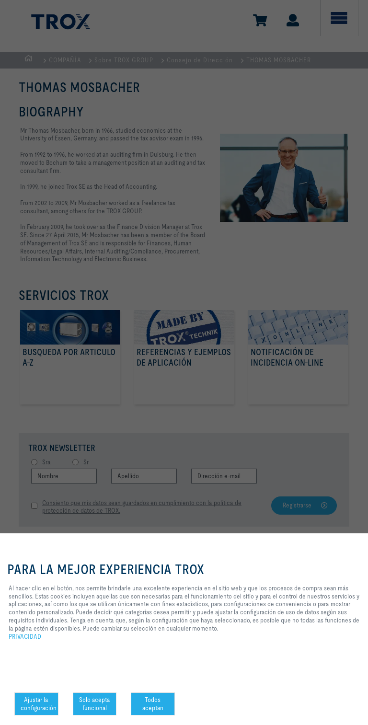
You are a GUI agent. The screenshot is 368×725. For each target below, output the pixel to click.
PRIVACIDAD (25, 636)
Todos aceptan (152, 704)
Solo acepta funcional (94, 704)
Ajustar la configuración (39, 704)
